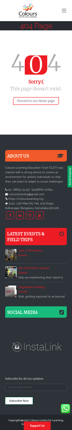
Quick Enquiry (69, 176)
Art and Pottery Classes (34, 268)
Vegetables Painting (32, 287)
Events (23, 255)
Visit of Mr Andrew (30, 250)
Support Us (37, 425)
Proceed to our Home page (36, 101)
